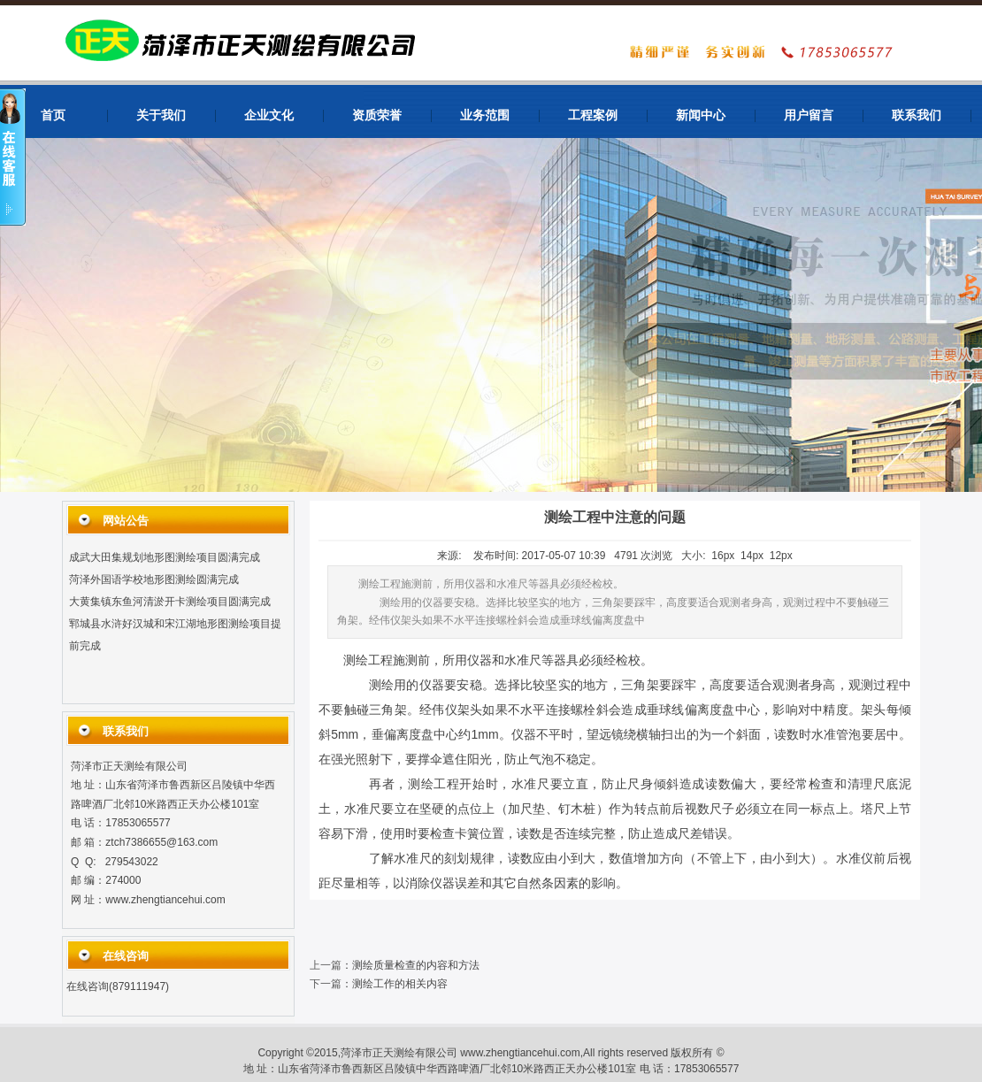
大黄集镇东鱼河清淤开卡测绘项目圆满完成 (170, 603)
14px (751, 555)
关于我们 (161, 115)
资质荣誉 (377, 115)
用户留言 (808, 115)
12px (781, 555)
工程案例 (593, 115)
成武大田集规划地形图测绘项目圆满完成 (164, 559)
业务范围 (485, 115)
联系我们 (916, 115)
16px (722, 555)
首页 (53, 115)
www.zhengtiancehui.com (165, 900)
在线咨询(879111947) (117, 986)
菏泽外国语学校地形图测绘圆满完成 (154, 581)
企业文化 (269, 115)
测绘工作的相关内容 (400, 984)
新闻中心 (700, 115)
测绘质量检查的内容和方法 (415, 965)
